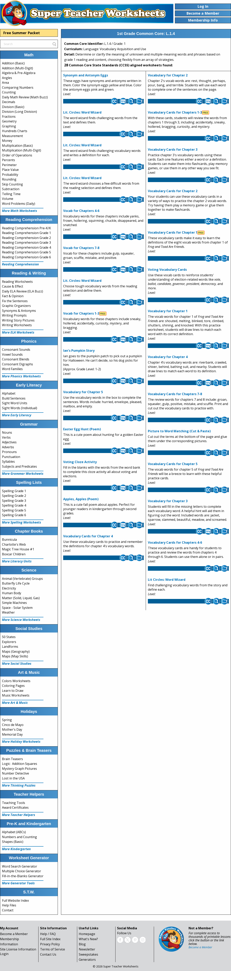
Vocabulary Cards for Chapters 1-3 (175, 112)
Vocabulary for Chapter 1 (168, 311)
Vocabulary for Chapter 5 (83, 392)
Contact (7, 910)
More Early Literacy (16, 415)
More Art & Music (15, 702)
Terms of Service (52, 949)
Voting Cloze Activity (80, 462)
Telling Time (11, 194)
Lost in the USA (13, 778)
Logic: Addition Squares (19, 763)
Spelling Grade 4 (14, 505)
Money (7, 140)
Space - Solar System (17, 607)
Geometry (9, 121)
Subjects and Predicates (19, 466)
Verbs (6, 437)
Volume (7, 198)
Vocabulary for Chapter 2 (168, 75)
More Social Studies (16, 663)
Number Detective (15, 773)
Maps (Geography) (16, 651)
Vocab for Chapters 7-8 (81, 248)
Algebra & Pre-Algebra (18, 73)
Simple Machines (14, 603)
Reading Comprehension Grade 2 (26, 238)
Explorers (9, 642)
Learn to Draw (12, 690)
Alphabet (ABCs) (14, 832)
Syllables (8, 461)
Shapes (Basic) (12, 841)
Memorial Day (12, 734)
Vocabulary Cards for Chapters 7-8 (175, 394)
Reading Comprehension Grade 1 (26, 233)
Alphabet (8, 393)
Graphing (9, 126)
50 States (9, 637)
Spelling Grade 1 (14, 491)
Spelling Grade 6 (14, 515)
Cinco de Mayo (12, 725)
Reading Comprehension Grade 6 (26, 257)
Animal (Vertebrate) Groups (22, 578)
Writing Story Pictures (18, 320)
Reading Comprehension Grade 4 (26, 247)
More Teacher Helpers (18, 815)
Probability (10, 174)
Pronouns (9, 452)
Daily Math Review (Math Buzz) (25, 97)
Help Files (9, 905)
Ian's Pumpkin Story (79, 350)
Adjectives (9, 442)
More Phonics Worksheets (21, 376)
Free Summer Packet (21, 32)
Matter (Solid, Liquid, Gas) (21, 598)
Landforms (10, 646)
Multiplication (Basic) (17, 145)
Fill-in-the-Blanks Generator (22, 876)
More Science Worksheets (21, 620)
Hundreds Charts (14, 131)
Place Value (10, 169)
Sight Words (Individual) (19, 408)
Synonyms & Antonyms (19, 310)
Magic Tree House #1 (18, 549)
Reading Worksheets (17, 281)
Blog (82, 944)
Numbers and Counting (19, 837)
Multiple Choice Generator (21, 871)
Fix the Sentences (15, 301)
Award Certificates (15, 807)
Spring (7, 720)
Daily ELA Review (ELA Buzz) (22, 291)
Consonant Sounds (16, 349)
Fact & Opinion (12, 296)
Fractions (9, 116)
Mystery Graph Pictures (19, 768)
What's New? (88, 939)
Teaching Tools (13, 803)
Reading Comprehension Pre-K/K (26, 228)
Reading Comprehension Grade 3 (26, 242)
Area (5, 82)
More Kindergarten (16, 849)
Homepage (87, 934)
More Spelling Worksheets (21, 522)
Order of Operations (17, 155)
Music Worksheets (15, 695)
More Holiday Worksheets (21, 741)
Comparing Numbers (17, 87)
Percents (8, 160)
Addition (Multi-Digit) (17, 68)
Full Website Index (15, 900)
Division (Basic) (13, 107)
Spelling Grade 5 (14, 510)
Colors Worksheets (16, 681)
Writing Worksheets (17, 325)
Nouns (7, 432)
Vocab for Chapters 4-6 (81, 211)
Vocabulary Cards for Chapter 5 (172, 464)
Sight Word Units (14, 403)
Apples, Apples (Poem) (81, 499)
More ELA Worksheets (18, 332)
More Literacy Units (17, 561)
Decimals (8, 102)
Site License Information (18, 949)
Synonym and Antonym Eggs (85, 75)
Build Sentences (13, 398)
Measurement (12, 136)
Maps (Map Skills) (15, 656)
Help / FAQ (48, 934)
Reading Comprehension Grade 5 (26, 252)
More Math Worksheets (19, 211)
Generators (87, 959)
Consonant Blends (15, 359)
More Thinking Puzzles (19, 785)
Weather (8, 612)
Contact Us (48, 954)
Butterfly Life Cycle (16, 583)
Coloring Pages (13, 685)
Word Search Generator (19, 866)
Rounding (9, 179)
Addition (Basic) (13, 63)
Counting (9, 92)
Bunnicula (9, 539)
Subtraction (10, 189)
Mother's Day (12, 729)
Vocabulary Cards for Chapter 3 (172, 149)
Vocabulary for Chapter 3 (168, 501)
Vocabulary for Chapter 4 (168, 357)
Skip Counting (12, 184)
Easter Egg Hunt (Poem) (82, 429)
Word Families (12, 369)
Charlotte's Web (14, 544)
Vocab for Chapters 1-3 (81, 313)
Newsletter (87, 949)
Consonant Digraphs (17, 364)
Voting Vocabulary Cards (167, 269)
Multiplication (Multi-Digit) (21, 150)
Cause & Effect (12, 286)
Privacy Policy (50, 944)
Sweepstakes (88, 954)
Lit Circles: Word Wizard (166, 579)
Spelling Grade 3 (14, 500)
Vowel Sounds (12, 354)
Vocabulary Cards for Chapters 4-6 (175, 542)
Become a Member (14, 934)
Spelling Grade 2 (14, 495)
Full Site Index (50, 939)
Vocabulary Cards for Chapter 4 (88, 536)
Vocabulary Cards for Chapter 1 (172, 232)
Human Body (11, 593)
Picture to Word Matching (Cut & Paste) (179, 431)
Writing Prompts (14, 315)
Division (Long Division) (19, 111)
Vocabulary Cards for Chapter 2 (172, 191)
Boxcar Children (13, 554)
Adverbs (8, 447)
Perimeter (9, 165)
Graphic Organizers (16, 306)
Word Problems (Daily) (18, 203)
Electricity (9, 588)
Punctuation (11, 457)
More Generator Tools (18, 883)
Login (4, 954)
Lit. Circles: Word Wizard (82, 112)
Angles (7, 78)
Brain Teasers (12, 759)
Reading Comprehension (20, 264)
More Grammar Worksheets (22, 473)
